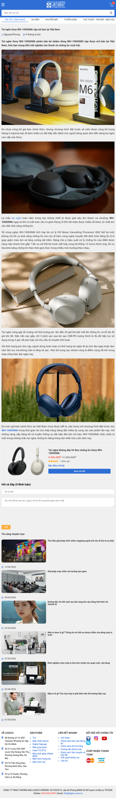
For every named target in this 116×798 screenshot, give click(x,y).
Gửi (6, 527)
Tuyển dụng (70, 19)
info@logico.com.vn (73, 793)
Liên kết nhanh (67, 732)
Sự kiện (35, 19)
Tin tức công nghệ (15, 19)
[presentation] (24, 516)
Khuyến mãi (51, 19)
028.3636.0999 (48, 793)
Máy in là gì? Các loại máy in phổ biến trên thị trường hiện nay (77, 693)
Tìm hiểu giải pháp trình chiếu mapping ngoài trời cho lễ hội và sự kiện (81, 541)
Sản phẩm (36, 732)
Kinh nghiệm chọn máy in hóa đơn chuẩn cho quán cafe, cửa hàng (79, 663)
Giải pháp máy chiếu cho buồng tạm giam (67, 571)
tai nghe (16, 218)
